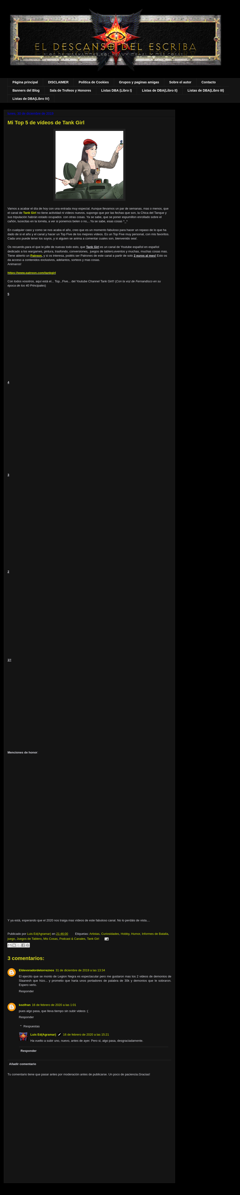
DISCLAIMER (58, 82)
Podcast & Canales (72, 938)
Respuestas (32, 1026)
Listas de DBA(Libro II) (159, 90)
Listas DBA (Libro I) (116, 90)
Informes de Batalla (155, 934)
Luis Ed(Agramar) (43, 1034)
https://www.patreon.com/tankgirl (32, 273)
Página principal (25, 82)
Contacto (208, 82)
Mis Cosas (50, 938)
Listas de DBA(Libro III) (206, 90)
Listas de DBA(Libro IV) (30, 99)
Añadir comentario (22, 1064)
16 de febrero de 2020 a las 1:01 (54, 1005)
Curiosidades (110, 934)
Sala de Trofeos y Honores (70, 90)
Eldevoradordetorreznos (36, 970)
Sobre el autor (180, 82)
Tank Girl (29, 213)
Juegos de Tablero (29, 938)
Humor (135, 934)
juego (11, 938)
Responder (26, 991)
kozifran (25, 1005)
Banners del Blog (26, 90)
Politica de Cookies (94, 82)
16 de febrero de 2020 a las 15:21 (86, 1034)
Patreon (36, 255)
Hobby (125, 934)
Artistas (94, 934)
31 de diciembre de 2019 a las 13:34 (80, 970)
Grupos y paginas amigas (139, 82)
